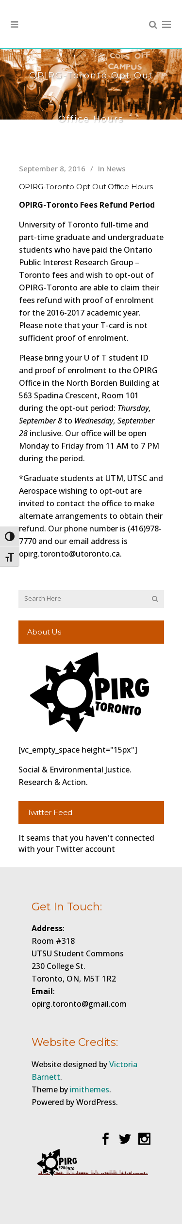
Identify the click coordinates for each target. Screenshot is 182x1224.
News (116, 168)
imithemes (89, 1089)
